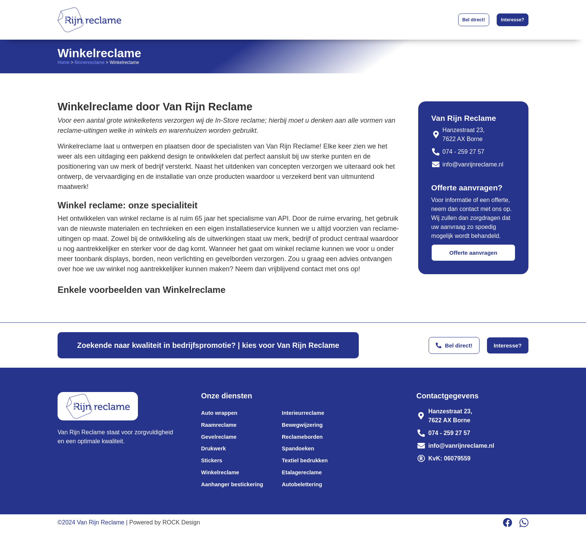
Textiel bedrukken (313, 467)
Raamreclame (220, 427)
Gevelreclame (220, 440)
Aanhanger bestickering (235, 494)
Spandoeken (305, 454)
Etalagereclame (309, 481)
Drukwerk (214, 454)
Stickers (212, 467)
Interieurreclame (311, 413)
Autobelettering (310, 494)
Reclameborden (310, 440)
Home (64, 62)
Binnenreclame (90, 62)
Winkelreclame (222, 481)
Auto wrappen (221, 413)
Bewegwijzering (310, 427)
